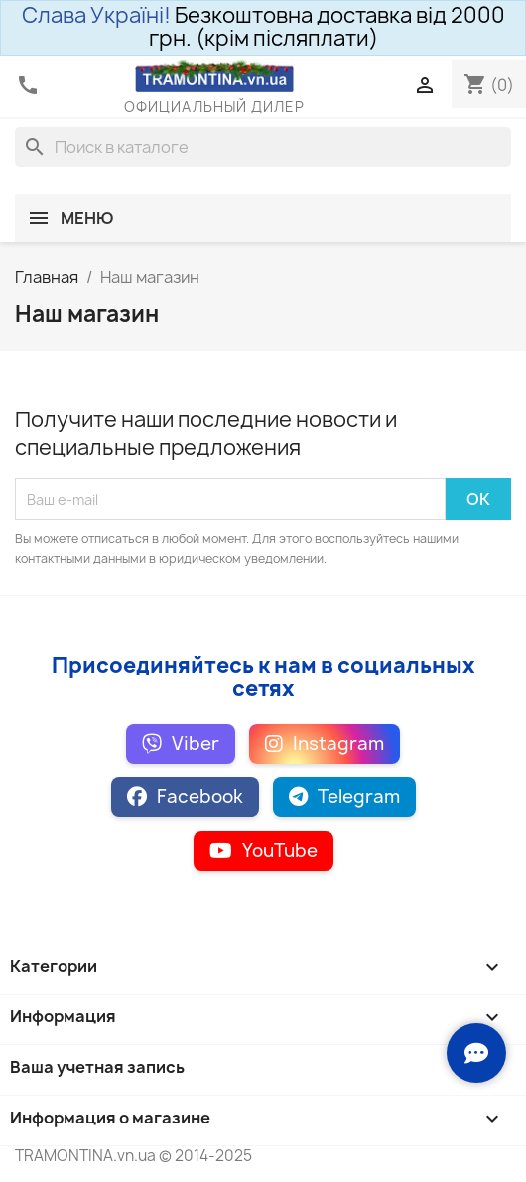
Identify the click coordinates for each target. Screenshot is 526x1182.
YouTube (263, 850)
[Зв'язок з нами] (476, 1053)
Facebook (185, 796)
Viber (180, 743)
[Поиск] (263, 147)
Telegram (344, 796)
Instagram (324, 743)
